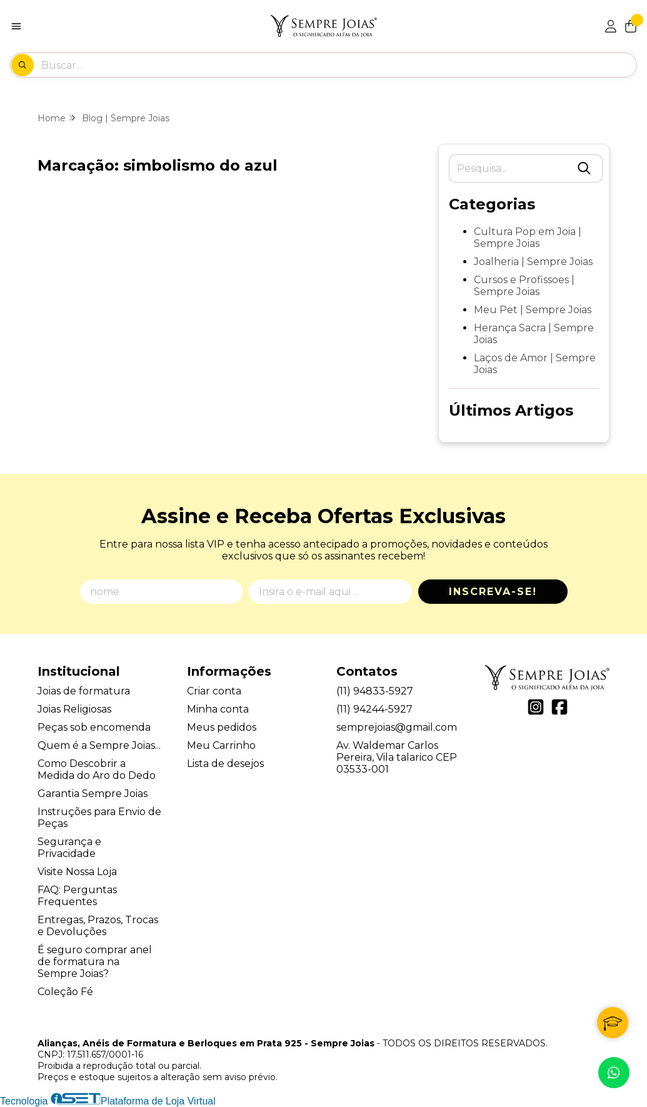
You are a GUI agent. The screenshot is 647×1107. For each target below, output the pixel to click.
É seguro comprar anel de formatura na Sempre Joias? (95, 961)
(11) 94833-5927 (374, 691)
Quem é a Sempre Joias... (99, 745)
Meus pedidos (221, 727)
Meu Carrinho (221, 745)
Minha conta (218, 709)
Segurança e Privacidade (69, 847)
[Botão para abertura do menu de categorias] (16, 26)
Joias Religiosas (74, 709)
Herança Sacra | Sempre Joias (534, 334)
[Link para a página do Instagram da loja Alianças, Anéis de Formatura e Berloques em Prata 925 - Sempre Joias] (535, 707)
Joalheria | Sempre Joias (533, 262)
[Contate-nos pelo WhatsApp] (613, 1072)
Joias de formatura (84, 691)
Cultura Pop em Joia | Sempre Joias (527, 237)
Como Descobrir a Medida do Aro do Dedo (97, 769)
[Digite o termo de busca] (338, 65)
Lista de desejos (225, 763)
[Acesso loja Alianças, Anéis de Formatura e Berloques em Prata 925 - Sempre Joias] (610, 26)
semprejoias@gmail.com (396, 727)
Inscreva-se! (493, 592)
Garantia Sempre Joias (93, 793)
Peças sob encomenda (94, 727)
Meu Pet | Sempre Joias (532, 310)
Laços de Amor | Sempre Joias (535, 364)
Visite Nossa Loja (77, 872)
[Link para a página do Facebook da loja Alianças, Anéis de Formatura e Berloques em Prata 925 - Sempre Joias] (559, 707)
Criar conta (214, 691)
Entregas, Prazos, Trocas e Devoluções (98, 926)
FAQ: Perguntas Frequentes (77, 896)
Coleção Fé (65, 992)
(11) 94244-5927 (374, 709)
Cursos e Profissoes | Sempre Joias (524, 286)
